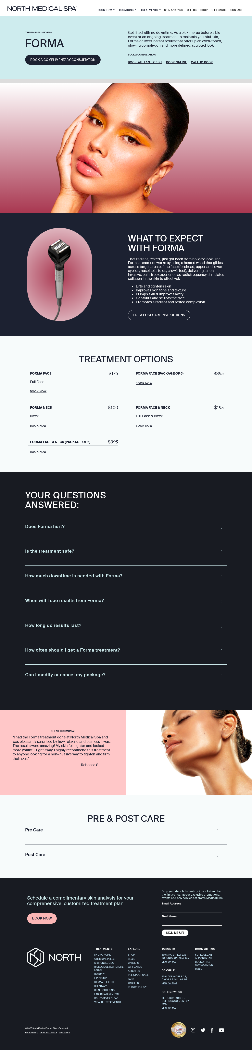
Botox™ (99, 974)
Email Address (171, 903)
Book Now (38, 391)
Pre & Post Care (138, 975)
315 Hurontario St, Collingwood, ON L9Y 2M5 (175, 1001)
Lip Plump (100, 978)
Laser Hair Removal (107, 994)
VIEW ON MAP (169, 962)
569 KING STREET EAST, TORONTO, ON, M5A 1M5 (175, 956)
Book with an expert (145, 62)
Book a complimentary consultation (62, 60)
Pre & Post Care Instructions (159, 315)
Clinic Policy (64, 1032)
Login (198, 969)
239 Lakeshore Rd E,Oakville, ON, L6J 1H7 (174, 978)
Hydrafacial (102, 954)
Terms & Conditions (48, 1032)
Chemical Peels (104, 959)
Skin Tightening (104, 990)
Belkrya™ (100, 986)
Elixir (131, 959)
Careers (133, 963)
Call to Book (202, 62)
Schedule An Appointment (203, 956)
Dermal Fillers (104, 982)
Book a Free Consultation (204, 963)
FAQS (131, 979)
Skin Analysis (173, 10)
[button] (105, 9)
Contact (236, 10)
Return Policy (137, 987)
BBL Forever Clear (106, 998)
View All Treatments (107, 1002)
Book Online (176, 62)
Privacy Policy (31, 1032)
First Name (169, 916)
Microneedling (104, 963)
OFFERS (191, 10)
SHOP (204, 10)
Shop (131, 954)
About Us (134, 971)
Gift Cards (218, 10)
